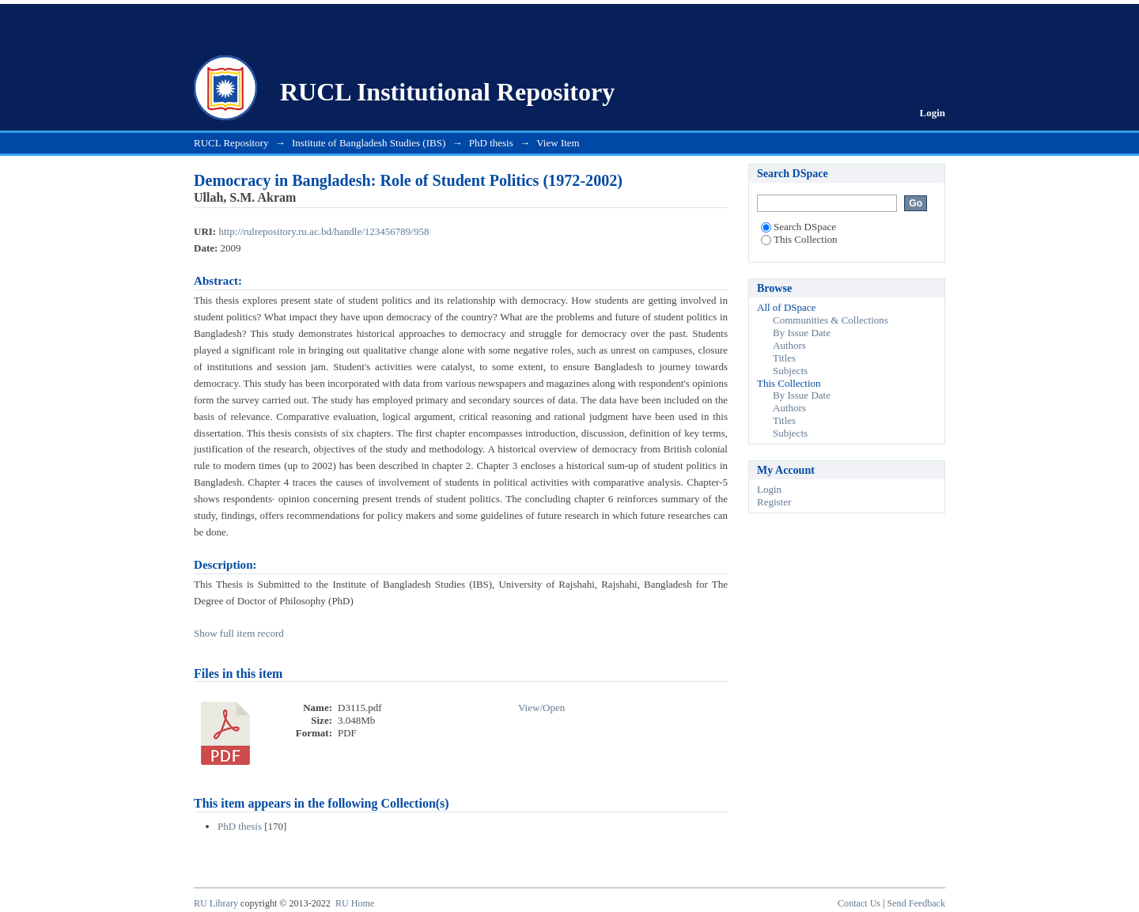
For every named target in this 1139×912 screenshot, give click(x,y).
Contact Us (859, 903)
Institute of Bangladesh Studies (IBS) (368, 143)
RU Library (216, 903)
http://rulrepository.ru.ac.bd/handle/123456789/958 (323, 231)
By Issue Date (802, 333)
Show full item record (239, 633)
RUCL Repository (231, 143)
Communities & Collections (830, 320)
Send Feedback (916, 903)
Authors (789, 345)
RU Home (354, 903)
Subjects (790, 371)
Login (932, 113)
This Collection (799, 239)
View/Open (541, 707)
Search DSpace (798, 227)
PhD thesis (491, 143)
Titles (784, 358)
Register (774, 502)
